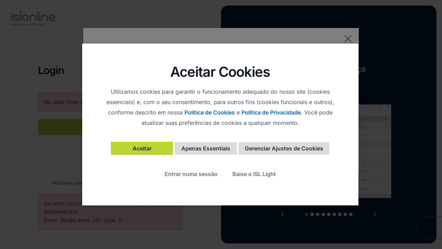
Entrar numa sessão (191, 173)
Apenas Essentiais (205, 148)
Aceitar (142, 148)
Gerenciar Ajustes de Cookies (284, 148)
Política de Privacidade (271, 112)
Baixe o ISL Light (254, 173)
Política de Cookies (209, 112)
